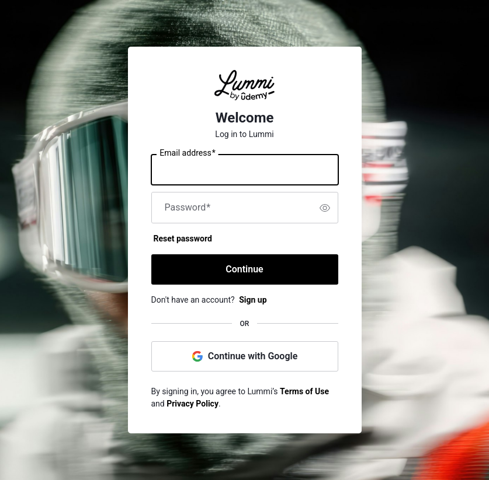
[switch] (325, 207)
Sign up (252, 299)
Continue (244, 269)
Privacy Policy (193, 403)
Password (188, 207)
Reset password (183, 238)
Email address (187, 153)
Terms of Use (304, 391)
